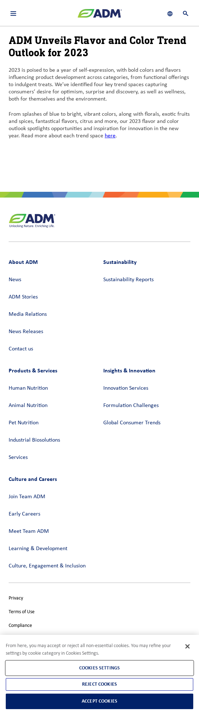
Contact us (21, 349)
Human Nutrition (28, 388)
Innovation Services (125, 388)
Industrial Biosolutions (34, 440)
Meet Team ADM (29, 531)
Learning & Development (38, 549)
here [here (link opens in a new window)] (110, 136)
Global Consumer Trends (131, 423)
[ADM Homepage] (99, 16)
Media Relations (28, 314)
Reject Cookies (99, 684)
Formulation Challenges (131, 405)
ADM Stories (23, 297)
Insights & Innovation (129, 370)
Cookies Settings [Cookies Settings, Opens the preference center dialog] (99, 668)
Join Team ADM (27, 497)
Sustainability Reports (128, 280)
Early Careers (24, 514)
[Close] (187, 646)
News (15, 280)
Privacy (16, 598)
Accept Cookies (99, 701)
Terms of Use (22, 612)
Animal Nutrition (28, 405)
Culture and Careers (33, 479)
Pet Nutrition (24, 423)
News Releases (26, 332)
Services (18, 457)
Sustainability (120, 261)
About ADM (23, 261)
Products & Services (33, 370)
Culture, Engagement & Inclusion (47, 566)
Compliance (20, 625)
